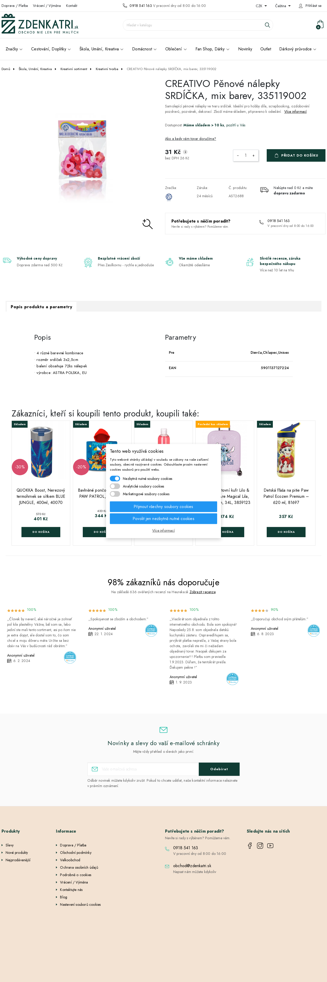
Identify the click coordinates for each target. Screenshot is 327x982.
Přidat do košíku (299, 155)
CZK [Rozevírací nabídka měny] (259, 5)
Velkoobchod (70, 860)
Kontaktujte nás (71, 889)
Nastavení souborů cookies (80, 904)
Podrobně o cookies (75, 874)
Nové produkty (17, 852)
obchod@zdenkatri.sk (192, 866)
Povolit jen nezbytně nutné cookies (163, 519)
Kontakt (71, 5)
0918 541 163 (141, 5)
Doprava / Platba (15, 5)
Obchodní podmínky (75, 852)
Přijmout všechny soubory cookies (163, 507)
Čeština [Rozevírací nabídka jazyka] (281, 5)
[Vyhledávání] (198, 25)
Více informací (295, 111)
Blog (63, 897)
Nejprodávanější (18, 860)
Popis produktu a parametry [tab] (41, 307)
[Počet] (245, 155)
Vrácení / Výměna (47, 5)
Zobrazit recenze (203, 591)
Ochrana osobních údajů (79, 867)
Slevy (10, 845)
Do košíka (41, 532)
